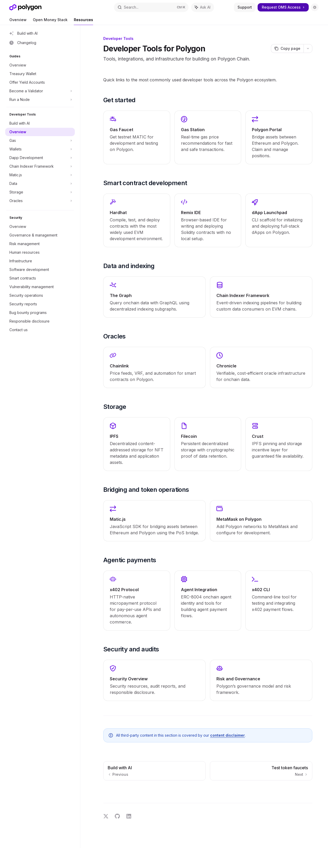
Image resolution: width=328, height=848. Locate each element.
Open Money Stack (50, 21)
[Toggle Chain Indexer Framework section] (40, 166)
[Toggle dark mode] (315, 7)
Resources (83, 21)
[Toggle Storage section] (40, 192)
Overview (18, 21)
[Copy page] (287, 48)
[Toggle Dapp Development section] (40, 158)
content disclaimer (227, 735)
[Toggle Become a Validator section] (40, 91)
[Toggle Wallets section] (40, 149)
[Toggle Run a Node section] (40, 99)
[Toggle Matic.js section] (40, 175)
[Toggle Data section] (40, 183)
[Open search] (151, 7)
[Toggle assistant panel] (202, 7)
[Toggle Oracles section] (40, 201)
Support (245, 7)
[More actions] (307, 48)
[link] (136, 137)
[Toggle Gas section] (40, 140)
